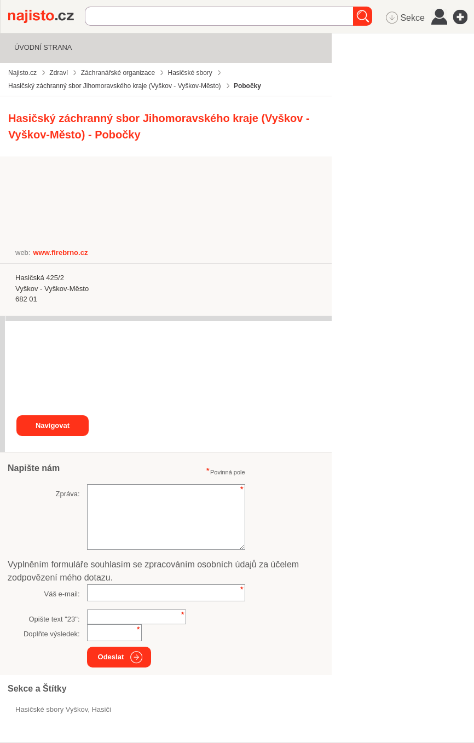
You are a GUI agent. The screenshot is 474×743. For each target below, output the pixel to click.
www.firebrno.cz (60, 252)
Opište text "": (53, 619)
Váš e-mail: (62, 594)
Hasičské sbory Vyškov (51, 709)
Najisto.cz (46, 16)
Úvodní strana (43, 47)
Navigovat (53, 425)
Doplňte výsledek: (52, 634)
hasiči (101, 709)
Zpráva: (67, 494)
